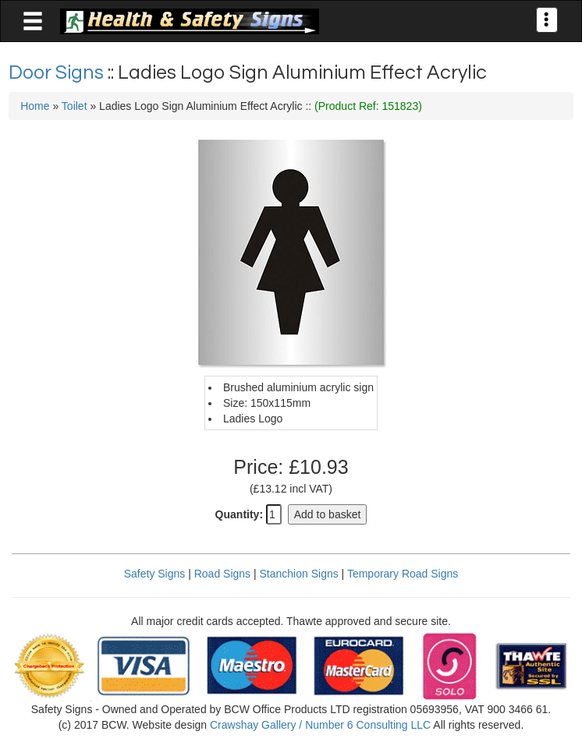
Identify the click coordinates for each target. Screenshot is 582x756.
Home (34, 106)
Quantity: (239, 514)
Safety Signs (155, 573)
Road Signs (222, 573)
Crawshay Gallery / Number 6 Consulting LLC (320, 725)
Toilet (74, 106)
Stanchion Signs (299, 573)
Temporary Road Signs (402, 573)
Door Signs (58, 72)
